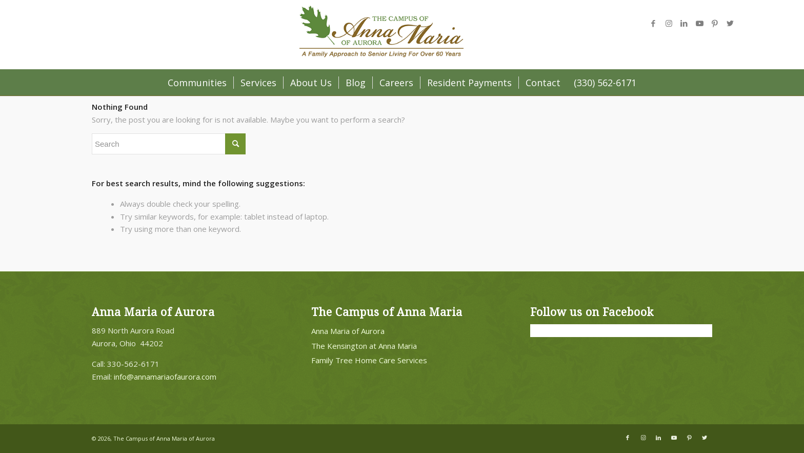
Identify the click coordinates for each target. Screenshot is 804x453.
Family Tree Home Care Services (369, 360)
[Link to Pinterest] (714, 23)
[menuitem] (197, 82)
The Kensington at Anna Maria (364, 346)
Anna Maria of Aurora (348, 331)
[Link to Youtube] (699, 23)
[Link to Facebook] (653, 23)
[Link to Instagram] (668, 23)
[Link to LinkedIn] (684, 23)
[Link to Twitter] (730, 23)
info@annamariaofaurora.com (165, 376)
